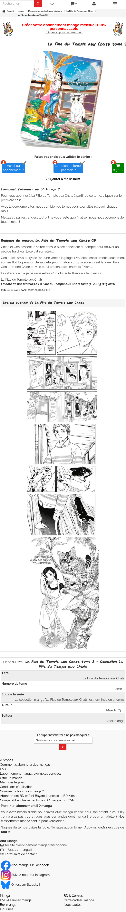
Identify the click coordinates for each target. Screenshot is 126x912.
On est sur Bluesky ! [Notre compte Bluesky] (20, 884)
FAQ (3, 769)
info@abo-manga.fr (19, 850)
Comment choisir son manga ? (22, 791)
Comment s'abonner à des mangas (25, 764)
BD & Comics (73, 896)
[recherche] (17, 3)
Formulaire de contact (21, 854)
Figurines (6, 909)
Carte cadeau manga (79, 900)
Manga (5, 896)
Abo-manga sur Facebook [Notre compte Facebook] (25, 865)
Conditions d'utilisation (16, 787)
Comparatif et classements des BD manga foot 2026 (37, 800)
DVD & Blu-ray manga (16, 900)
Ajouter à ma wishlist (63, 179)
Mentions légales (12, 782)
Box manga (8, 905)
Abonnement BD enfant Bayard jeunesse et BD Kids (37, 796)
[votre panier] (73, 3)
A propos (6, 760)
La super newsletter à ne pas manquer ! (63, 741)
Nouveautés (72, 905)
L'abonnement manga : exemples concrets (30, 773)
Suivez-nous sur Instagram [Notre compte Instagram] (25, 875)
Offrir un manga (11, 778)
